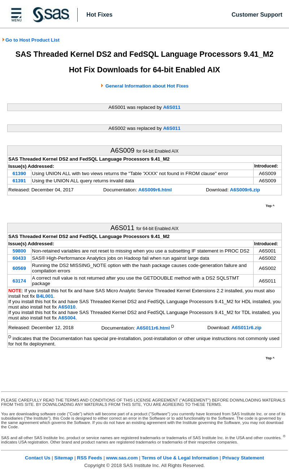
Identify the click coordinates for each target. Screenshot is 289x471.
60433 (19, 258)
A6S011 (171, 107)
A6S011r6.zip (247, 327)
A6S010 (67, 307)
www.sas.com (122, 458)
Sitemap (63, 458)
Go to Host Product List (31, 40)
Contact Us (37, 458)
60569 (19, 268)
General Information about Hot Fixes (147, 86)
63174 (19, 281)
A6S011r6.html (153, 328)
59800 (19, 251)
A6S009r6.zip (245, 189)
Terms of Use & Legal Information (180, 458)
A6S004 (67, 318)
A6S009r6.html (155, 189)
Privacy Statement (243, 458)
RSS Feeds (89, 458)
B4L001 (44, 296)
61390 (19, 173)
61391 (19, 180)
